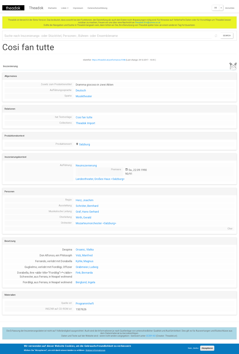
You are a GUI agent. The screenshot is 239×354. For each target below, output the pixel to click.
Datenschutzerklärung (97, 8)
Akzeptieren (207, 349)
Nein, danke (193, 349)
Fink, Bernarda (84, 272)
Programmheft (85, 303)
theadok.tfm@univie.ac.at (148, 22)
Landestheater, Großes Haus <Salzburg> (100, 179)
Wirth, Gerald (83, 217)
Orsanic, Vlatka (85, 249)
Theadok (36, 8)
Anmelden (229, 8)
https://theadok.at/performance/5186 (109, 60)
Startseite (52, 8)
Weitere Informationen (95, 351)
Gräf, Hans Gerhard (87, 211)
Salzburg (84, 144)
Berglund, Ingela (85, 282)
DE (215, 8)
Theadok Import (85, 123)
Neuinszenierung (86, 165)
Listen (65, 8)
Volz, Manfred (84, 255)
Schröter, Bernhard (87, 205)
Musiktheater (84, 96)
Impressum (78, 8)
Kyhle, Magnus (84, 261)
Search (227, 35)
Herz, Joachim (84, 200)
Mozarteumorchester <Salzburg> (96, 223)
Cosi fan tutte (84, 117)
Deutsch (81, 90)
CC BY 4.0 (151, 336)
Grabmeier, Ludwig (87, 267)
